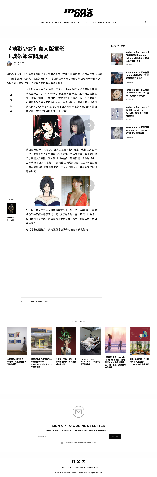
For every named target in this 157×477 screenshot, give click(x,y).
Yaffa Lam (20, 62)
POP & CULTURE (36, 302)
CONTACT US (92, 467)
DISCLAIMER (80, 467)
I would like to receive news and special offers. (80, 443)
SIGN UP (115, 436)
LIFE (46, 302)
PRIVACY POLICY (65, 467)
